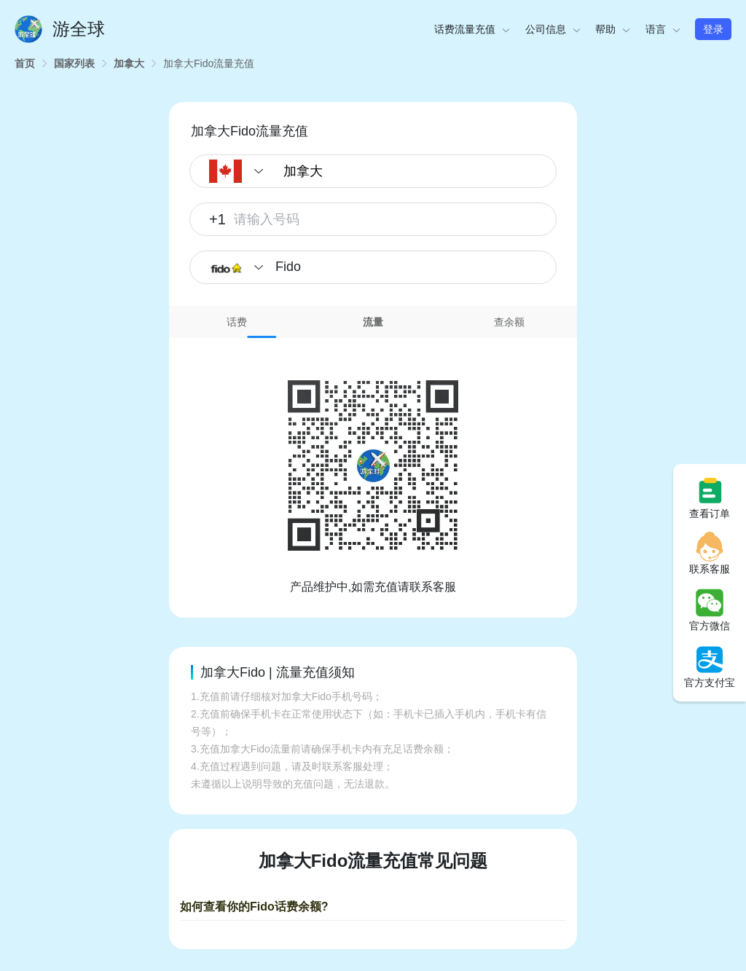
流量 (373, 322)
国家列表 (74, 63)
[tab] (237, 322)
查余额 (509, 322)
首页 (25, 63)
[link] (25, 63)
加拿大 (129, 63)
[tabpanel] (373, 467)
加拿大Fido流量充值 (208, 63)
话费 (237, 322)
